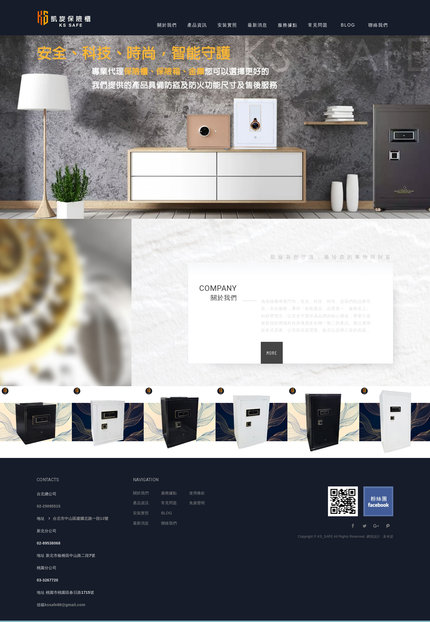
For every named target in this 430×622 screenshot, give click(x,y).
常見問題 (318, 25)
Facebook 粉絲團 (378, 501)
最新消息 (257, 25)
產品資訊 (197, 25)
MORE (272, 353)
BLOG (348, 25)
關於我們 (167, 25)
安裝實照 (227, 25)
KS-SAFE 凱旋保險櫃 (64, 18)
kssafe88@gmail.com (65, 605)
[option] (215, 127)
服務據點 (288, 25)
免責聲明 (197, 503)
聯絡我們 (378, 25)
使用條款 (197, 493)
